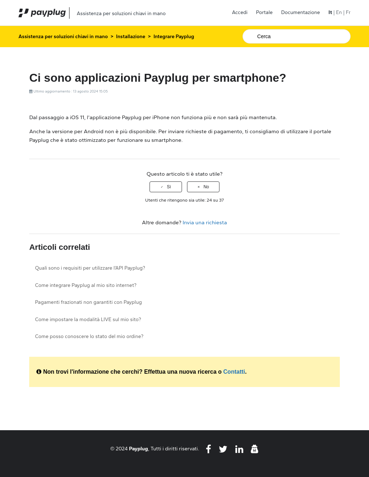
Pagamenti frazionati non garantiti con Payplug (88, 302)
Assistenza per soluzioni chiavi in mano (63, 36)
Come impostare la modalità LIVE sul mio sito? (88, 319)
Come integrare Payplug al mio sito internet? (85, 285)
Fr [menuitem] (348, 12)
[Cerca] (297, 36)
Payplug (138, 448)
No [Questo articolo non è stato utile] (206, 186)
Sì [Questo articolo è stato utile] (169, 186)
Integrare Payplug (174, 36)
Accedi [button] (240, 12)
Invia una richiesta (205, 222)
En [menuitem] (339, 12)
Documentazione (300, 12)
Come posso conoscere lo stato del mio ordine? (89, 336)
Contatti (234, 372)
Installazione (130, 36)
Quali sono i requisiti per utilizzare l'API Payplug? (90, 268)
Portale (264, 12)
